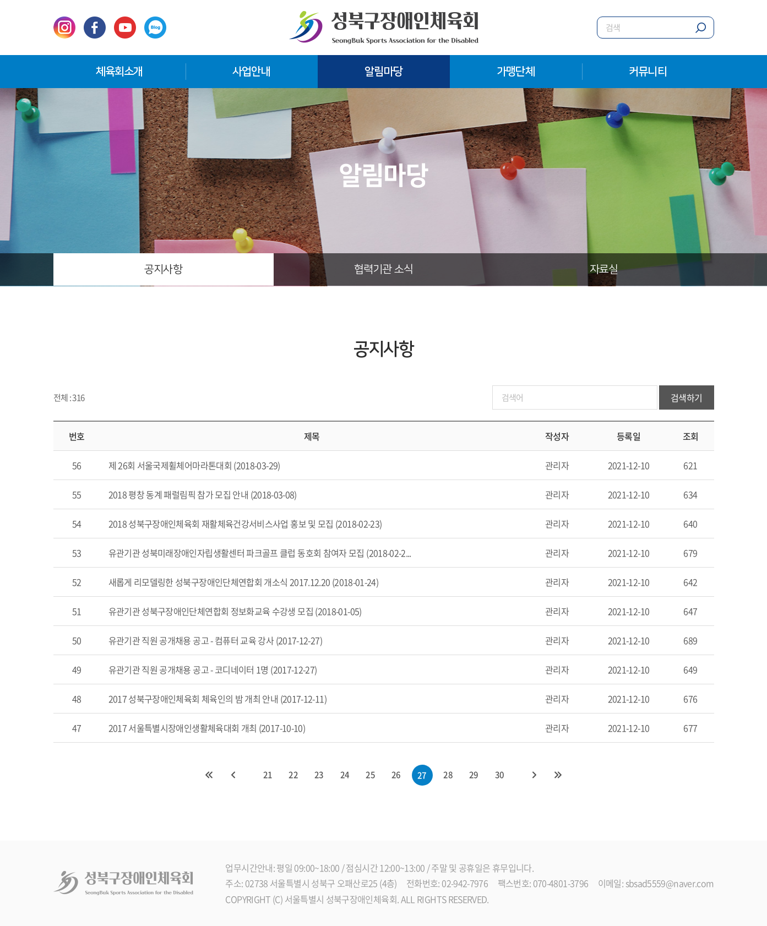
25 (370, 776)
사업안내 (251, 72)
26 (396, 776)
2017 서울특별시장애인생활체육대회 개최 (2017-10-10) (207, 728)
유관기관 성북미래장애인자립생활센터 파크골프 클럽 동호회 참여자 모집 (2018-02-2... (259, 553)
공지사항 (163, 270)
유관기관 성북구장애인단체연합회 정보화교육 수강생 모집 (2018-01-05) (235, 611)
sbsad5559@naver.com (669, 883)
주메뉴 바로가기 (0, 0)
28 (449, 776)
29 (475, 776)
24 (344, 776)
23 (318, 776)
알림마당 (383, 72)
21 (266, 776)
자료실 (604, 270)
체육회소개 (119, 72)
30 (500, 776)
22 (292, 776)
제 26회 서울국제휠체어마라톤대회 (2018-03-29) (194, 465)
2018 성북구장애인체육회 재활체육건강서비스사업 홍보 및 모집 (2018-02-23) (245, 524)
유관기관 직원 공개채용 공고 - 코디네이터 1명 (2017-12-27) (212, 670)
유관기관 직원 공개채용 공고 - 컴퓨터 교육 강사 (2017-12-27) (215, 640)
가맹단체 (516, 72)
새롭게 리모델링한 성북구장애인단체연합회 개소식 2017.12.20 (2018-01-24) (243, 582)
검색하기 (686, 398)
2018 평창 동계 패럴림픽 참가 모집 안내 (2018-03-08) (202, 495)
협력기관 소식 (384, 270)
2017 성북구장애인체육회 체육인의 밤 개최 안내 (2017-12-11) (217, 699)
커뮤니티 (648, 72)
